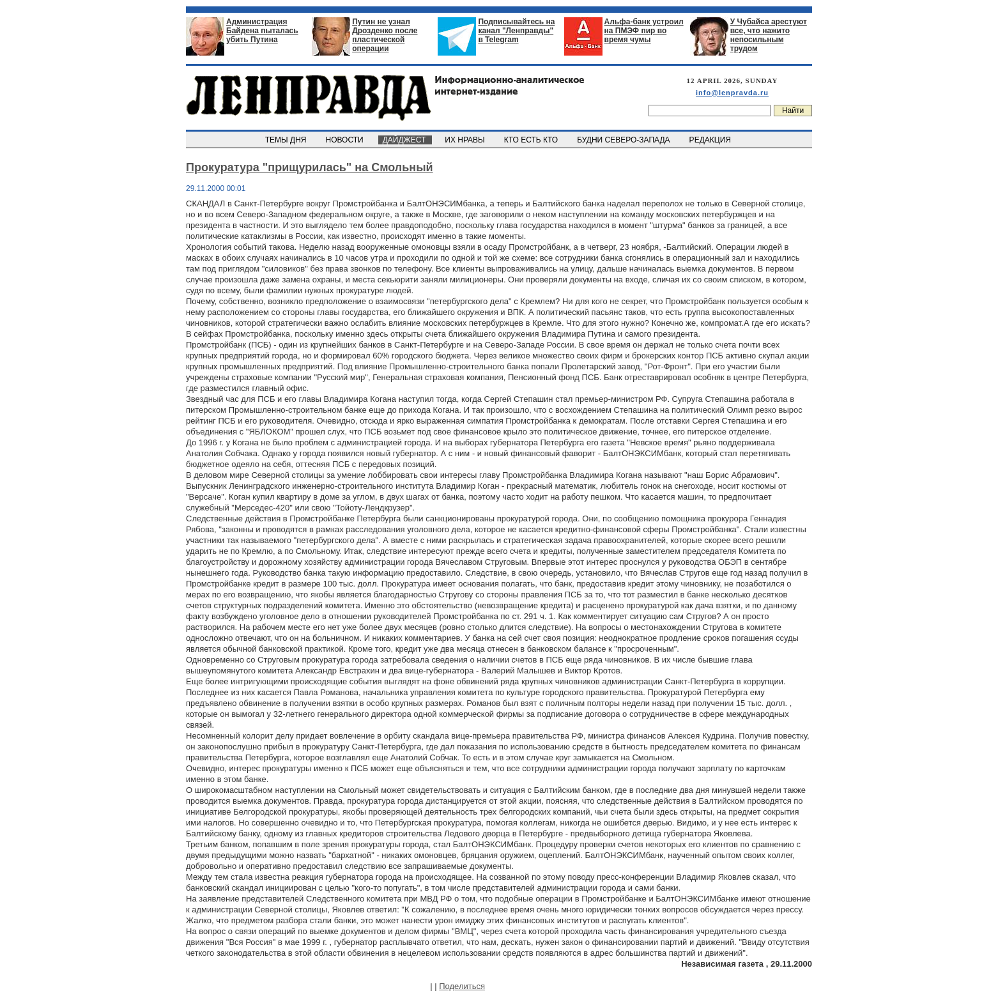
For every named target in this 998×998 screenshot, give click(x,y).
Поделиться (462, 986)
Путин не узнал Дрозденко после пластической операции (384, 35)
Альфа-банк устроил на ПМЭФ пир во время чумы (644, 30)
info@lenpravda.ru (732, 92)
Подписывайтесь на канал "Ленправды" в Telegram (516, 30)
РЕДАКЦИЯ (711, 139)
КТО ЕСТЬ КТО (532, 139)
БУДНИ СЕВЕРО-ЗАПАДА (624, 139)
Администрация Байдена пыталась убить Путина (262, 30)
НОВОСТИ (345, 139)
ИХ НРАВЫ (466, 139)
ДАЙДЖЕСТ (405, 139)
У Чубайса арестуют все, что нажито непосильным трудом (768, 35)
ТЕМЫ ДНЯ (286, 139)
